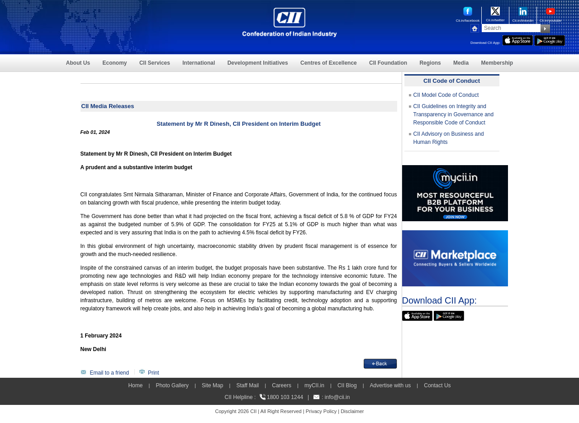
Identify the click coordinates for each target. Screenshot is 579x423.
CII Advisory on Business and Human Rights (448, 138)
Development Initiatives (258, 63)
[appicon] (518, 39)
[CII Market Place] (455, 234)
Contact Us (437, 385)
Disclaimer (352, 411)
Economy (115, 63)
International (198, 63)
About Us (78, 63)
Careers (281, 385)
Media (461, 63)
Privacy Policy (321, 411)
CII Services (154, 63)
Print (153, 373)
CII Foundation (388, 63)
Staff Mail (247, 385)
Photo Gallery (172, 385)
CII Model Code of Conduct (446, 95)
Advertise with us (390, 385)
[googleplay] (550, 39)
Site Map (212, 385)
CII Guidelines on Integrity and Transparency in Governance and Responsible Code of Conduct (453, 114)
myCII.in (314, 385)
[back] (380, 363)
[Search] (511, 28)
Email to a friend (109, 373)
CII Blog (347, 385)
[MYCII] (455, 169)
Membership (497, 63)
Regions (430, 63)
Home (135, 385)
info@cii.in (337, 397)
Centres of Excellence (328, 63)
